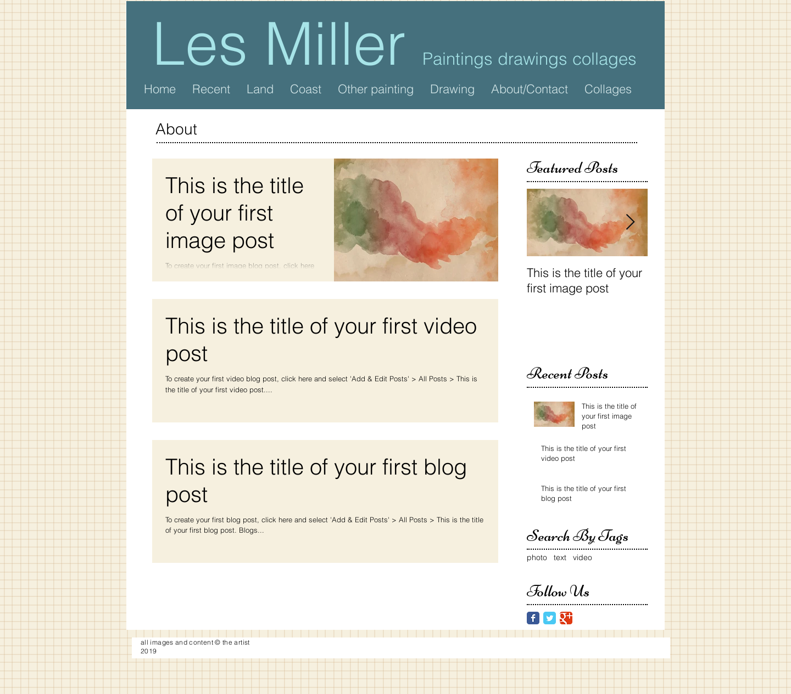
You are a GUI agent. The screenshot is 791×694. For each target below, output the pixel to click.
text (560, 557)
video (582, 557)
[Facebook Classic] (533, 618)
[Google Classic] (566, 618)
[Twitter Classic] (549, 618)
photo (537, 557)
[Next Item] (630, 222)
